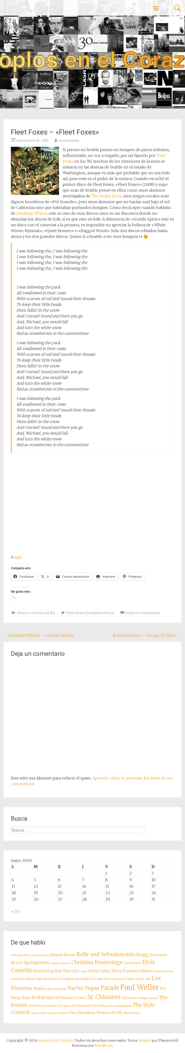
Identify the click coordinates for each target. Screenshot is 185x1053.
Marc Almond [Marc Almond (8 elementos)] (56, 989)
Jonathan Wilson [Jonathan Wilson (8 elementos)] (23, 979)
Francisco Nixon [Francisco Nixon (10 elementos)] (138, 970)
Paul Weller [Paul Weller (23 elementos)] (139, 987)
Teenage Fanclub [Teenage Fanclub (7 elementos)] (147, 998)
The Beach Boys (106, 196)
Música (23, 613)
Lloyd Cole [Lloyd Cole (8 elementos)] (143, 979)
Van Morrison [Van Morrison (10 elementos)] (82, 1012)
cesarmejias (69, 140)
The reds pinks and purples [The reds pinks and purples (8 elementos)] (111, 1005)
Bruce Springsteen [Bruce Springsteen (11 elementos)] (30, 962)
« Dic (15, 911)
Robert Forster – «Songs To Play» (147, 635)
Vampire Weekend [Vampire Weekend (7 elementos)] (58, 1013)
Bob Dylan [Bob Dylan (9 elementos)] (158, 955)
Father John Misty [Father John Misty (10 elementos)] (105, 970)
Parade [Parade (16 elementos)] (109, 987)
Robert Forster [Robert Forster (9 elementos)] (73, 998)
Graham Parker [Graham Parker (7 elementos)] (163, 971)
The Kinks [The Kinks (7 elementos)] (64, 1005)
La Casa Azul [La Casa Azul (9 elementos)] (100, 979)
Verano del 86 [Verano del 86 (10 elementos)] (109, 1012)
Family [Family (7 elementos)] (83, 971)
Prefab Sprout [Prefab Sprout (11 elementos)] (46, 997)
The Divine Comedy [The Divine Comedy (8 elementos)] (42, 1005)
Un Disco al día (42, 613)
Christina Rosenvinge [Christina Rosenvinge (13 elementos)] (97, 962)
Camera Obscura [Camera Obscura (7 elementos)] (60, 963)
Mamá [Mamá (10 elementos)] (39, 988)
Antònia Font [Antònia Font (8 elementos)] (20, 955)
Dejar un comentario (142, 613)
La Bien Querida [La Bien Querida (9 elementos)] (75, 979)
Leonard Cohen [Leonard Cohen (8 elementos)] (123, 979)
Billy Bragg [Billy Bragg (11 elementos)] (137, 954)
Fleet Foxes (75, 613)
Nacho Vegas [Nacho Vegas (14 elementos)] (83, 988)
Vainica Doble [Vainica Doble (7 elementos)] (38, 1013)
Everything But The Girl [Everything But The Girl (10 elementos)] (55, 970)
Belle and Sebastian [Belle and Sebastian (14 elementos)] (100, 954)
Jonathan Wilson (32, 213)
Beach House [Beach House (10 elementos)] (63, 954)
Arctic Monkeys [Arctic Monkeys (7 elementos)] (40, 955)
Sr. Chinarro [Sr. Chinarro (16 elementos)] (103, 996)
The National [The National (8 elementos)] (80, 1005)
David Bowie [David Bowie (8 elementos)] (132, 963)
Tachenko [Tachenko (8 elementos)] (128, 998)
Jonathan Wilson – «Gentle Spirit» (39, 635)
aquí (18, 557)
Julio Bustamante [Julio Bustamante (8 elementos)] (48, 979)
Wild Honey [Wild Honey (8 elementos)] (131, 1013)
